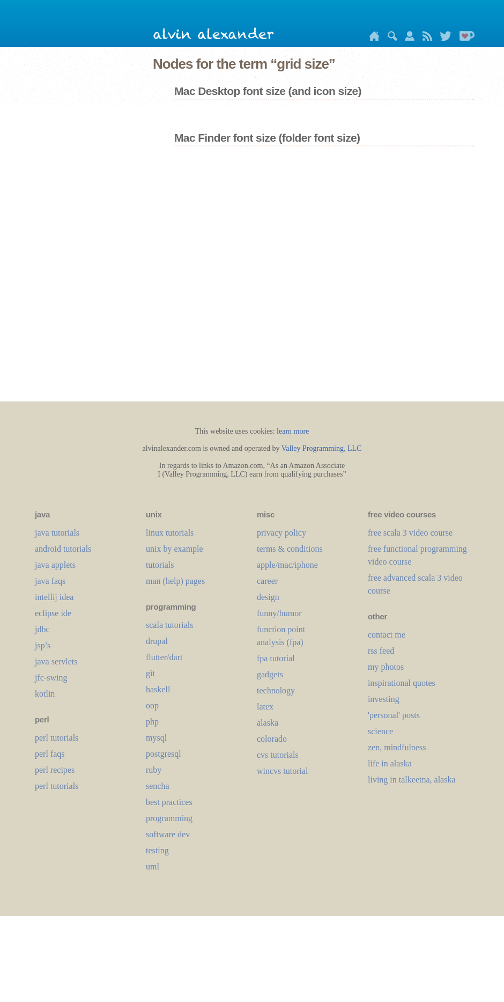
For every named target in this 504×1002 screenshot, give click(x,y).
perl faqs (50, 753)
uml (152, 866)
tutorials (160, 564)
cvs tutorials (278, 754)
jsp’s (42, 645)
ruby (153, 769)
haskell (158, 689)
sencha (157, 786)
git (150, 673)
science (380, 731)
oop (152, 705)
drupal (157, 641)
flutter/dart (164, 657)
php (152, 721)
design (268, 597)
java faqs (50, 581)
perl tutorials (56, 737)
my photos (386, 666)
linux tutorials (170, 532)
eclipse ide (53, 613)
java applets (55, 564)
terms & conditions (290, 548)
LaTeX (265, 706)
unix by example (174, 548)
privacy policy (281, 532)
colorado (272, 738)
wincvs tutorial (282, 771)
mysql (156, 737)
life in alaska (390, 763)
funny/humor (279, 613)
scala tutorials (169, 625)
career (267, 581)
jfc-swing (51, 677)
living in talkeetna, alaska (412, 779)
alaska (267, 722)
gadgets (270, 674)
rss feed (381, 650)
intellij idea (54, 597)
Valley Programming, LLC (321, 448)
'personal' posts (394, 715)
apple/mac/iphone (287, 564)
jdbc (42, 629)
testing (157, 850)
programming (169, 818)
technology (276, 690)
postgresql (163, 753)
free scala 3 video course (410, 532)
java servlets (56, 661)
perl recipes (55, 769)
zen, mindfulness (397, 747)
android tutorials (63, 548)
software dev (168, 834)
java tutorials (57, 532)
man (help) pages (175, 581)
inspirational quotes (401, 682)
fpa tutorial (276, 658)
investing (383, 699)
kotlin (45, 693)
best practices (169, 802)
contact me (386, 634)
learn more (293, 431)
